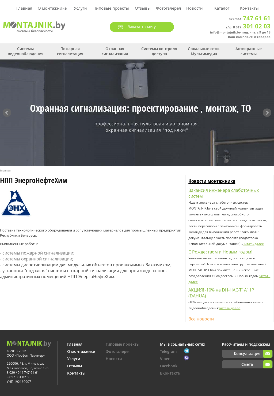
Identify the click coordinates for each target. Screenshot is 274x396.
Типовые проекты (111, 8)
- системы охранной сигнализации (36, 259)
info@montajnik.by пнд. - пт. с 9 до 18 (240, 32)
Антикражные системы (248, 51)
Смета (247, 364)
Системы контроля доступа (159, 51)
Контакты (249, 8)
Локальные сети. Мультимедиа (204, 51)
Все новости (201, 319)
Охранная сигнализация (115, 51)
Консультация (247, 353)
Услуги (80, 8)
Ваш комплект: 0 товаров (249, 37)
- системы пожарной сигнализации (36, 253)
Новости (194, 8)
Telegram (168, 351)
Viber (165, 358)
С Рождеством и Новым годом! (220, 252)
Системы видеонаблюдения (25, 51)
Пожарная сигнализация (70, 51)
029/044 (250, 19)
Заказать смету (142, 26)
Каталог (221, 8)
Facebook (168, 365)
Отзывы (143, 8)
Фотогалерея (168, 8)
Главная (24, 8)
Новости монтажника (211, 181)
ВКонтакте (170, 373)
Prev (7, 113)
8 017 (252, 27)
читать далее (253, 243)
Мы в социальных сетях (182, 344)
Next (267, 113)
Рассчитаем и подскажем (246, 344)
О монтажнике (52, 8)
